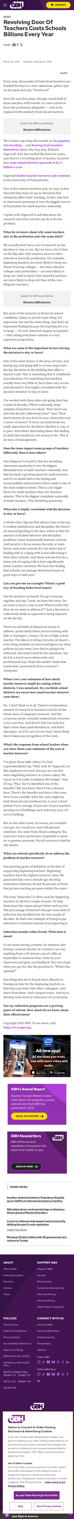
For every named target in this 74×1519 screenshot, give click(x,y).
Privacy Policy (11, 1337)
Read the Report (27, 1116)
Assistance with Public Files (16, 1364)
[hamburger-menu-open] (6, 5)
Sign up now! (24, 1166)
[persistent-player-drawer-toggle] (70, 1515)
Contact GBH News (48, 1331)
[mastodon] (58, 1374)
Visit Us (41, 1350)
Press (6, 1294)
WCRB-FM (9, 1387)
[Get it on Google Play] (57, 1072)
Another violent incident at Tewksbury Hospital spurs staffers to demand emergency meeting (35, 1199)
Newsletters (44, 1343)
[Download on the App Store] (39, 1072)
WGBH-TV (9, 1375)
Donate (58, 5)
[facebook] (62, 1362)
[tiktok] (43, 1362)
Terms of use (10, 1324)
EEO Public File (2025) (16, 1356)
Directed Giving (46, 1294)
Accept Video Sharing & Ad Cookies (37, 1495)
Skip (20, 1506)
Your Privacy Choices (49, 1506)
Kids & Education (13, 1275)
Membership (44, 1281)
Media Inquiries (46, 1337)
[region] (38, 1462)
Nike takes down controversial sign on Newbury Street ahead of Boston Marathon (35, 1211)
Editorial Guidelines (14, 1331)
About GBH (10, 1269)
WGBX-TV (24, 1375)
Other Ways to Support (50, 1306)
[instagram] (38, 1362)
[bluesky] (53, 1362)
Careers (7, 1288)
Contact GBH (45, 1324)
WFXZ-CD (9, 1381)
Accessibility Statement (17, 1343)
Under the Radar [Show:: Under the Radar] (17, 1230)
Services (8, 1281)
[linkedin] (67, 1362)
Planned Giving (46, 1300)
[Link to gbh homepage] (16, 5)
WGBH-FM (24, 1381)
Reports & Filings (13, 1350)
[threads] (58, 1362)
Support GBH (45, 1269)
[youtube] (48, 1362)
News (7, 16)
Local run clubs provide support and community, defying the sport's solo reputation (36, 1222)
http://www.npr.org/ (17, 1027)
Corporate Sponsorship (50, 1288)
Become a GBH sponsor (37, 129)
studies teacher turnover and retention (43, 176)
